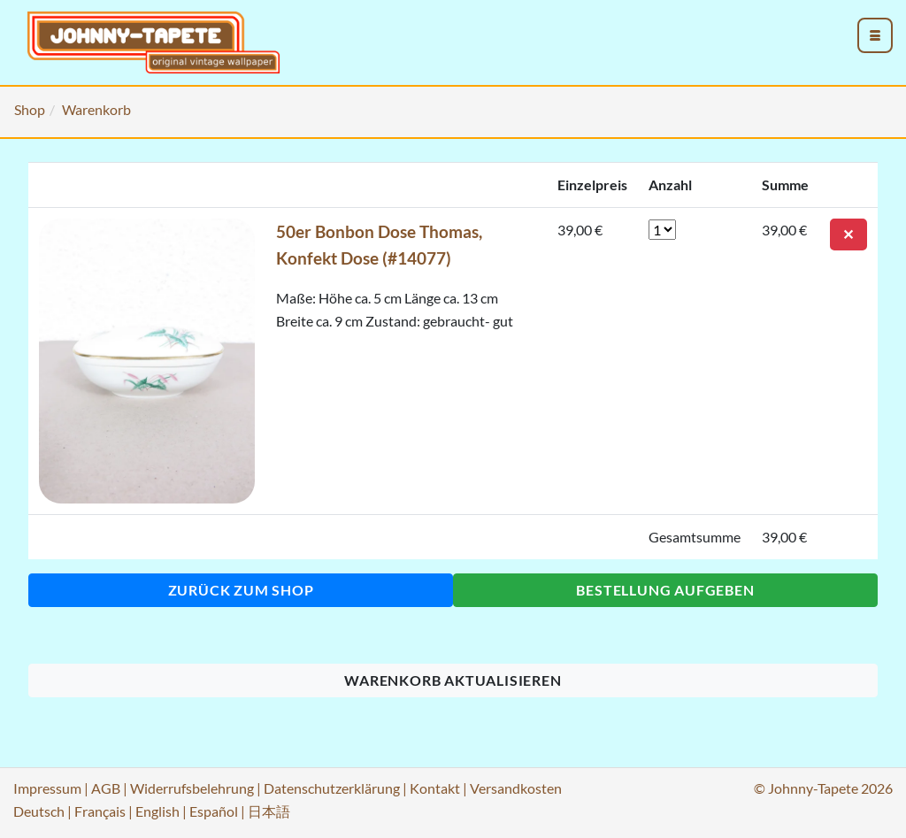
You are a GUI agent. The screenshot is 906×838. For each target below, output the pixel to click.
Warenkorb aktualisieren (452, 680)
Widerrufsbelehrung (192, 788)
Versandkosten (516, 788)
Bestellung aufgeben (665, 589)
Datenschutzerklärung (332, 788)
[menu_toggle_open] (875, 35)
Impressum (47, 788)
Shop (29, 109)
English (157, 811)
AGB (105, 788)
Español (213, 811)
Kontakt (435, 788)
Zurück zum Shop (241, 589)
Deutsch (39, 811)
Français (100, 811)
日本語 (269, 811)
